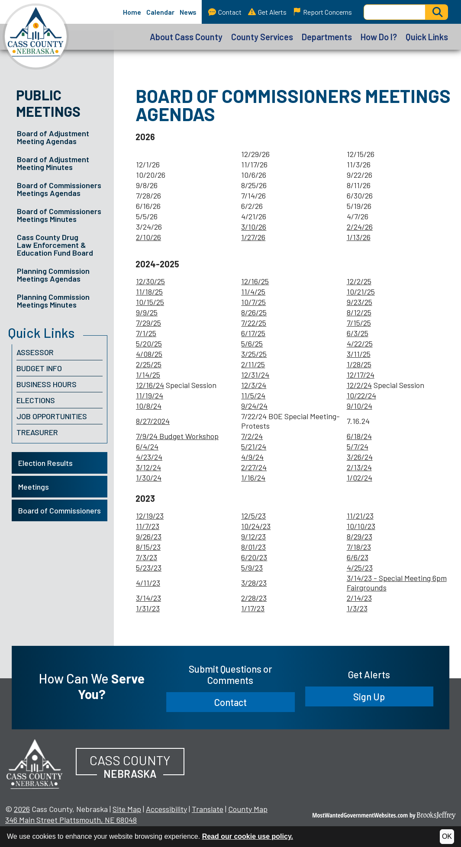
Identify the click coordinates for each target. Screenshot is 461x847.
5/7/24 (357, 446)
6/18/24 (359, 436)
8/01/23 (253, 547)
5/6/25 (252, 343)
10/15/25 (150, 302)
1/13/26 (359, 237)
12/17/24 (360, 374)
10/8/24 (148, 406)
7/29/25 (148, 322)
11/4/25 (253, 291)
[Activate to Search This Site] (437, 12)
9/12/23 (253, 536)
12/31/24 (255, 374)
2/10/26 (148, 237)
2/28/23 (254, 598)
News (188, 12)
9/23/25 (359, 302)
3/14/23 (148, 598)
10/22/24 (361, 395)
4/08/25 (149, 354)
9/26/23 (148, 536)
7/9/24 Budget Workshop (177, 436)
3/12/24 (148, 467)
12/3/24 (253, 385)
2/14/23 (359, 598)
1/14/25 (148, 374)
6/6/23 (357, 557)
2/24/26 (360, 226)
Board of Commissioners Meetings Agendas (59, 189)
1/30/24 (148, 477)
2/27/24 (254, 467)
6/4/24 (147, 446)
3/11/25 (359, 354)
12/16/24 (150, 385)
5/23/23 (148, 567)
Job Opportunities (51, 416)
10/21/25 (361, 291)
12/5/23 (253, 515)
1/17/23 (252, 608)
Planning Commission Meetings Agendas (53, 274)
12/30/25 (150, 281)
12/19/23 (150, 515)
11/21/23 (360, 515)
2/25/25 (148, 364)
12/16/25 (255, 281)
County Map (248, 809)
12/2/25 (359, 281)
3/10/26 (253, 226)
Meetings (33, 486)
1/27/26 (253, 237)
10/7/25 (253, 302)
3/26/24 (360, 457)
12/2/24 (359, 385)
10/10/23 (361, 526)
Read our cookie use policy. (247, 836)
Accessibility (166, 809)
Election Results (45, 463)
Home (132, 12)
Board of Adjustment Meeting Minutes (53, 163)
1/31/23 (148, 608)
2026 (22, 809)
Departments (327, 37)
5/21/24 (253, 446)
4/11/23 (148, 582)
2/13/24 (359, 467)
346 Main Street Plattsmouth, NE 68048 (71, 820)
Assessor (35, 352)
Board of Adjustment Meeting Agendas (53, 137)
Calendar (160, 12)
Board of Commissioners (59, 510)
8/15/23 (148, 547)
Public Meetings (48, 103)
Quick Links (427, 37)
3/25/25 (254, 354)
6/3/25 (357, 333)
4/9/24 (252, 457)
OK (447, 836)
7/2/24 (252, 436)
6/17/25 (253, 333)
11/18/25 (149, 291)
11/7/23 (147, 526)
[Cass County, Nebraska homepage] (34, 36)
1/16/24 (253, 477)
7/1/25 (146, 333)
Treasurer (37, 432)
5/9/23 (252, 567)
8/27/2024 (153, 421)
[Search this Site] (395, 12)
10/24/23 (256, 526)
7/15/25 (359, 322)
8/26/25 (254, 312)
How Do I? (379, 37)
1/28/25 (359, 364)
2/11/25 (253, 364)
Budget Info (39, 368)
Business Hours (46, 384)
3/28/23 (254, 582)
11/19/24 (149, 395)
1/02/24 (359, 477)
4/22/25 (360, 343)
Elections (35, 400)
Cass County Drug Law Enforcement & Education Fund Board (55, 244)
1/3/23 (357, 608)
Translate (207, 809)
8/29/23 (359, 536)
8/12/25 (359, 312)
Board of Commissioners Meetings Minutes (59, 215)
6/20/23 (254, 557)
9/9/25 (147, 312)
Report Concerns (322, 12)
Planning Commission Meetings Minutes (53, 300)
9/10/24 (359, 406)
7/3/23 (146, 557)
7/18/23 (359, 547)
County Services (262, 37)
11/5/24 (253, 395)
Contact (225, 12)
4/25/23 (360, 567)
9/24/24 (254, 406)
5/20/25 (149, 343)
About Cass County (186, 37)
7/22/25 (253, 322)
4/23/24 (149, 457)
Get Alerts (267, 12)
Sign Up (369, 696)
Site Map (127, 809)
